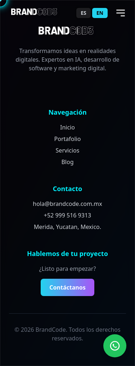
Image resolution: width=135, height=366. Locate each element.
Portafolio (67, 139)
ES (83, 12)
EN (99, 12)
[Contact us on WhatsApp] (114, 345)
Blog (67, 162)
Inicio (67, 127)
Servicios (68, 150)
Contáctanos (67, 287)
